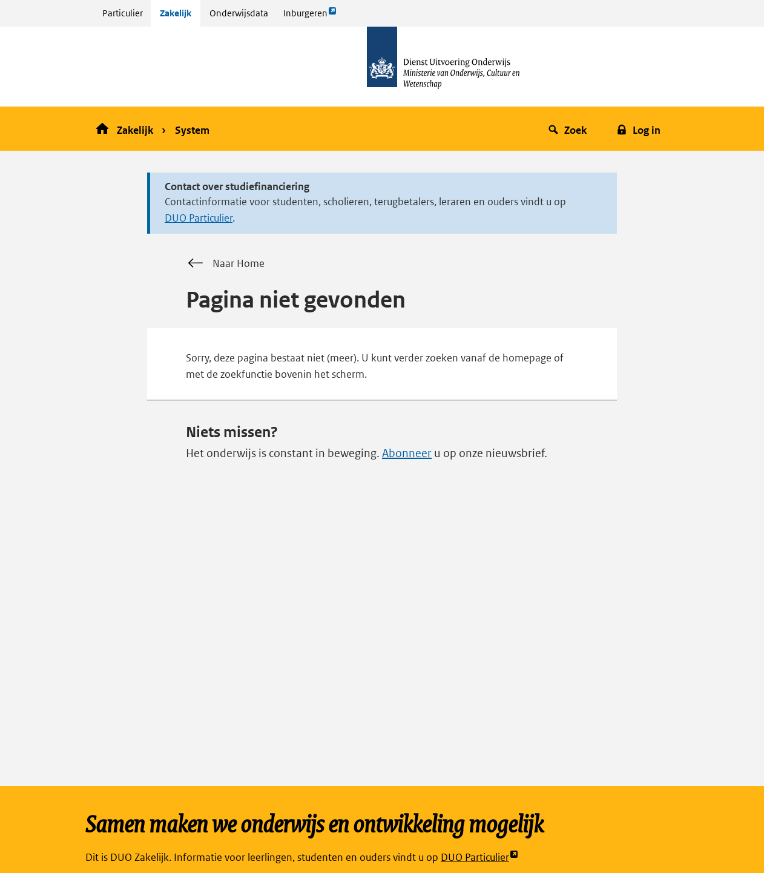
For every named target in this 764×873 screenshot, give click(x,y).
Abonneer (407, 453)
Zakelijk (175, 13)
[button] (569, 129)
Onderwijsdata (238, 13)
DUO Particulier (198, 218)
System (192, 130)
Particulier (122, 13)
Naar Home (225, 263)
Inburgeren (310, 16)
